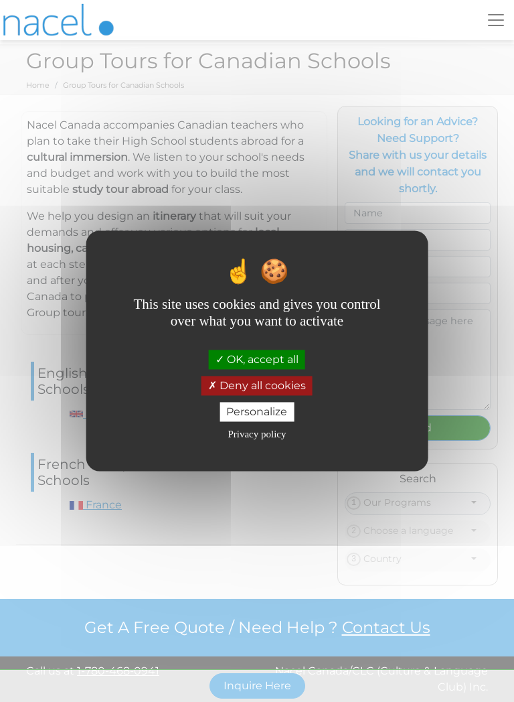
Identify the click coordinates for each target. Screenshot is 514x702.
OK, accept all (257, 359)
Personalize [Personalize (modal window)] (256, 411)
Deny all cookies (257, 385)
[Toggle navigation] (496, 20)
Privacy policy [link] (257, 434)
